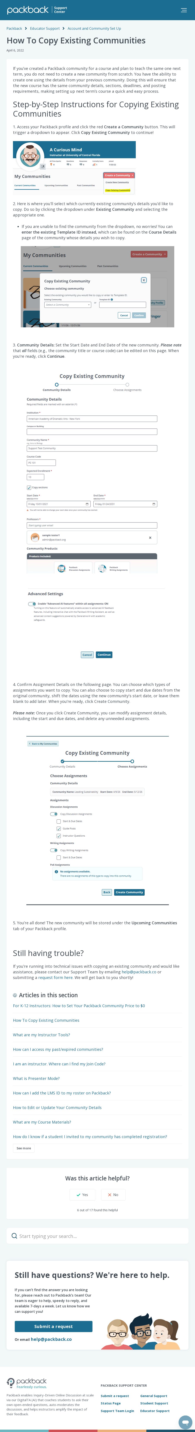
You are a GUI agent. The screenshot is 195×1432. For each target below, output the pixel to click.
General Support (153, 1395)
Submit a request (53, 1326)
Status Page (111, 1403)
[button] (184, 10)
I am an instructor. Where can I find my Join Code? (59, 1063)
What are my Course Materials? (42, 1121)
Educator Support (44, 28)
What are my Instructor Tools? (41, 1034)
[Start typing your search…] (97, 1236)
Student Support (154, 1403)
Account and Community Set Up (91, 28)
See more (24, 1148)
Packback (14, 28)
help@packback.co (51, 1339)
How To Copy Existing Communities (46, 1020)
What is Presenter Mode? (36, 1078)
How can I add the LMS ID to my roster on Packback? (62, 1092)
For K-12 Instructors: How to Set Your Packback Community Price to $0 (79, 1005)
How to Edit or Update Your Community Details (57, 1107)
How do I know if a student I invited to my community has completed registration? (90, 1136)
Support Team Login (117, 1410)
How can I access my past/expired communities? (58, 1049)
